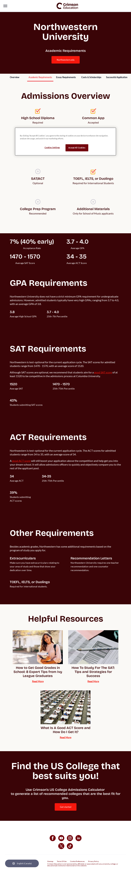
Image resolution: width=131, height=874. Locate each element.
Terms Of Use (62, 861)
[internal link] (14, 77)
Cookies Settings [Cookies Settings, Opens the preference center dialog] (52, 147)
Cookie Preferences (77, 861)
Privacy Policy (93, 861)
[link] (67, 6)
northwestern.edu (65, 59)
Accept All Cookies (76, 148)
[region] (65, 141)
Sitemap (50, 861)
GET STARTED (65, 807)
